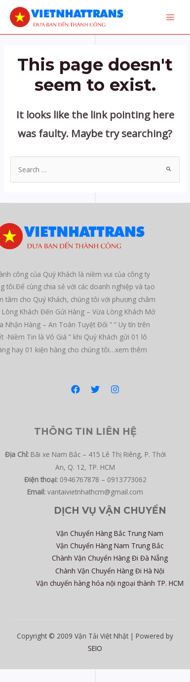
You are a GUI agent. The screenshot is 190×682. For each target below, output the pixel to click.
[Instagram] (115, 389)
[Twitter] (95, 389)
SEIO (95, 648)
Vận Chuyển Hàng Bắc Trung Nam (109, 533)
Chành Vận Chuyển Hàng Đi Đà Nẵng (110, 558)
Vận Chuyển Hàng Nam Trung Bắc (109, 545)
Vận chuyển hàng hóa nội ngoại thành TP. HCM (110, 583)
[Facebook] (75, 389)
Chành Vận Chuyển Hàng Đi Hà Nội (109, 570)
